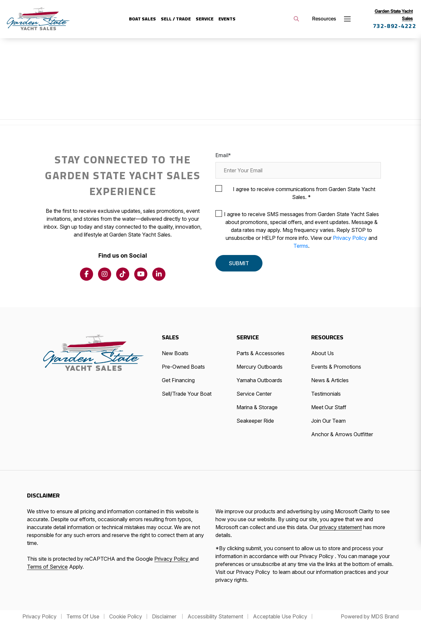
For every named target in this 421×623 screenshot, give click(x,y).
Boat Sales (142, 18)
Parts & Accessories (260, 353)
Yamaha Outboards (259, 380)
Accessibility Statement (215, 616)
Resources (324, 18)
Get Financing (178, 380)
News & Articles (330, 380)
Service (204, 18)
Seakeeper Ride (255, 420)
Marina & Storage (257, 407)
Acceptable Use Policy (280, 616)
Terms (300, 245)
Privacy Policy (350, 238)
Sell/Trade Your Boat (186, 393)
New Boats (175, 353)
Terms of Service (47, 566)
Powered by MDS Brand (370, 616)
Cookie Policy (125, 616)
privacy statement (340, 527)
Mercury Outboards (259, 366)
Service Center (254, 393)
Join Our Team (328, 420)
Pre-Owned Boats (183, 366)
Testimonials (326, 393)
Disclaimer (165, 616)
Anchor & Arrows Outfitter (342, 434)
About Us (322, 353)
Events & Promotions (336, 366)
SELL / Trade (176, 18)
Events (226, 18)
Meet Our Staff (328, 407)
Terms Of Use (82, 616)
